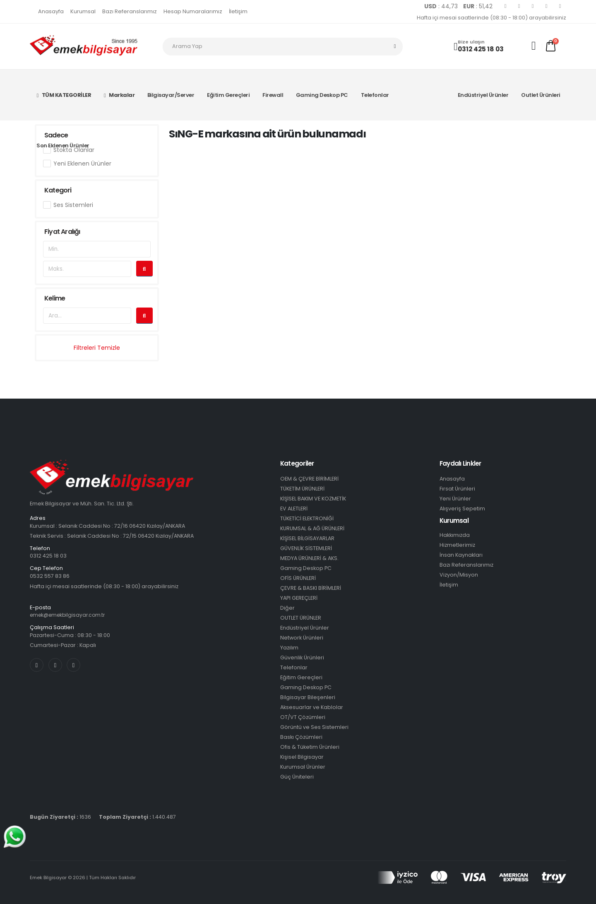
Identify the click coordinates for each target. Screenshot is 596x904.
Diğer (287, 607)
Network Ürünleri (301, 637)
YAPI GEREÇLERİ (298, 597)
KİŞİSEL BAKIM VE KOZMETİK (313, 498)
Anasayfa (51, 11)
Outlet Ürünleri (540, 95)
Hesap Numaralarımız (192, 11)
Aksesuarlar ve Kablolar (311, 707)
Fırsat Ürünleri (457, 488)
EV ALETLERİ (294, 508)
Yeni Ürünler (455, 498)
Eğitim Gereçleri (228, 95)
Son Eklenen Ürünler (62, 145)
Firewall (272, 95)
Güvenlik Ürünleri (302, 657)
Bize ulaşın (471, 42)
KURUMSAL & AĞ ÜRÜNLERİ (312, 528)
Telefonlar (375, 95)
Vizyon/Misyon (459, 574)
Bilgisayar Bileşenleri (307, 697)
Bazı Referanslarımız (129, 11)
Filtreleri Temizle (97, 348)
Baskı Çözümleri (301, 737)
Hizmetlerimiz (457, 544)
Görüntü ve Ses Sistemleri (314, 727)
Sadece (56, 135)
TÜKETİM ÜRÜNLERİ (302, 488)
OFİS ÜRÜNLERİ (298, 578)
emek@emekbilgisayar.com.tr (70, 614)
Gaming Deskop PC (322, 95)
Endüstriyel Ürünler (483, 95)
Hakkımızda (455, 535)
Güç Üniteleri (297, 776)
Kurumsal (83, 11)
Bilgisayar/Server (171, 95)
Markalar (119, 95)
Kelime (54, 298)
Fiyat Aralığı (62, 231)
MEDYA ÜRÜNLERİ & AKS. (309, 558)
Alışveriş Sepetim (462, 508)
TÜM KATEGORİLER (63, 95)
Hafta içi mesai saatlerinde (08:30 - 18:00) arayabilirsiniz (491, 18)
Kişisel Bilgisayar (302, 756)
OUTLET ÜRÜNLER (300, 617)
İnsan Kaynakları (461, 554)
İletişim (238, 11)
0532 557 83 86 (50, 575)
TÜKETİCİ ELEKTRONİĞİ (307, 518)
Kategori (58, 190)
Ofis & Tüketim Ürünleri (309, 746)
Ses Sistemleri (73, 205)
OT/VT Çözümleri (302, 717)
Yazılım (289, 647)
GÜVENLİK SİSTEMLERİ (306, 548)
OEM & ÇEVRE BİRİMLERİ (309, 478)
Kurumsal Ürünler (302, 766)
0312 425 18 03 (481, 49)
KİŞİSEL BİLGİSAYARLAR (307, 538)
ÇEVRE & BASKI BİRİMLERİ (310, 587)
